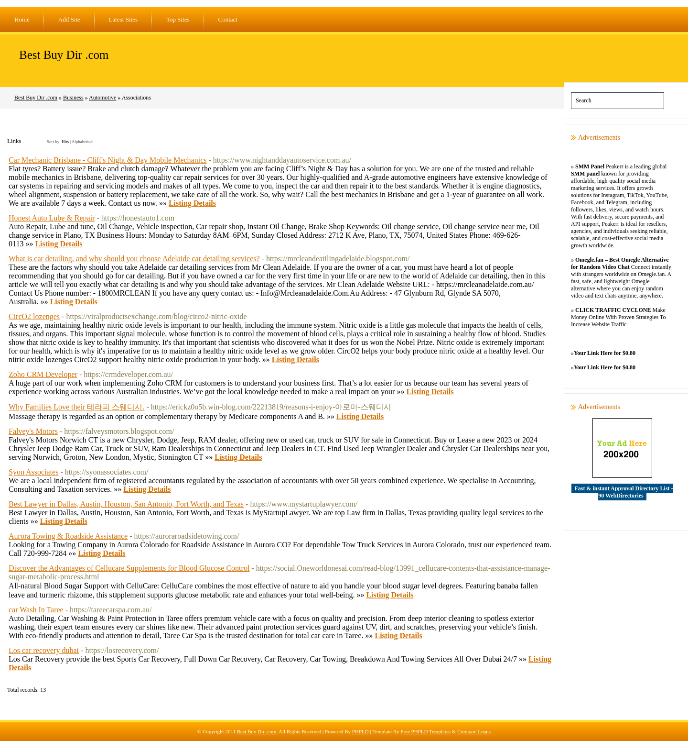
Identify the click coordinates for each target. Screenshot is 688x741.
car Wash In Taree (36, 610)
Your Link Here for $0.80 (604, 353)
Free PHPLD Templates (425, 731)
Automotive (102, 97)
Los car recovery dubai (44, 650)
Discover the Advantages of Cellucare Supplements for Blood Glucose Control (129, 568)
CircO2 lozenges (34, 316)
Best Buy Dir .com (64, 54)
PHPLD (360, 731)
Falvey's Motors (33, 431)
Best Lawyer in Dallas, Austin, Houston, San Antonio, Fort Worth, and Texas (126, 504)
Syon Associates (33, 472)
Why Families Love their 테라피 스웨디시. (76, 407)
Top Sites (178, 19)
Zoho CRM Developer (43, 374)
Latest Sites (123, 19)
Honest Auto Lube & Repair (52, 218)
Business (73, 97)
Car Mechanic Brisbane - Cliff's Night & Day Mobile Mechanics (108, 160)
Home (22, 19)
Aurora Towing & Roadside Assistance (68, 536)
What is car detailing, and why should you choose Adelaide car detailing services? (134, 258)
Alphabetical (83, 141)
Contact (227, 19)
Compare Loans (474, 731)
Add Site (69, 19)
